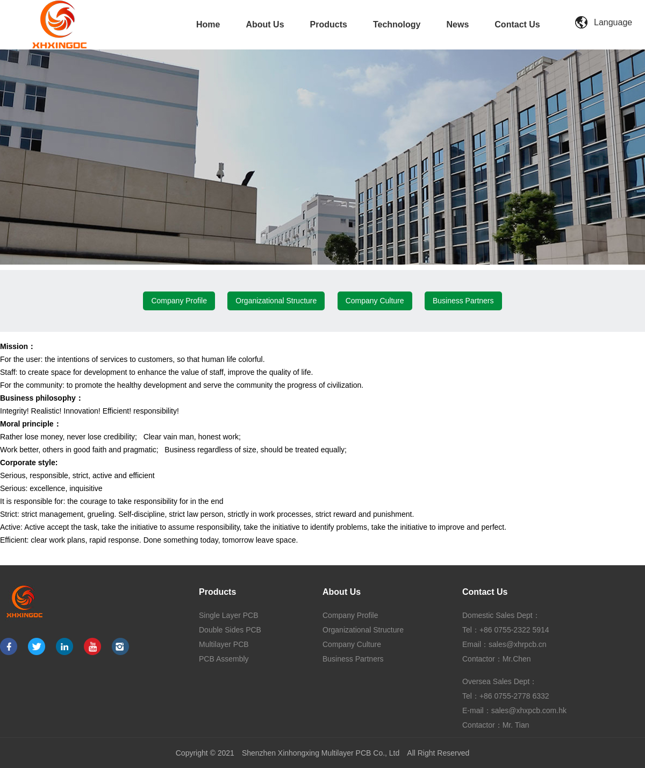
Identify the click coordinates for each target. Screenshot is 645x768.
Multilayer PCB (224, 644)
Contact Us (517, 24)
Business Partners (463, 300)
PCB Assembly (224, 659)
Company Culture (375, 300)
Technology (397, 24)
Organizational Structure (276, 300)
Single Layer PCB (229, 615)
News (458, 24)
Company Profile (179, 300)
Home (208, 24)
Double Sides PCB (230, 629)
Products (328, 24)
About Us (265, 24)
